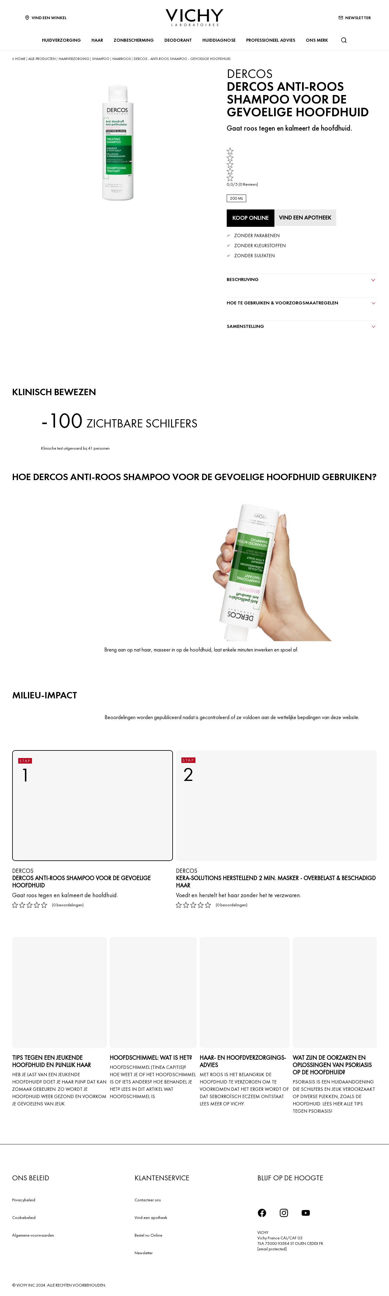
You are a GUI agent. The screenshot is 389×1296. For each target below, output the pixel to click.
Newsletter (144, 1251)
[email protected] (272, 1247)
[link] (242, 167)
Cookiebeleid (24, 1216)
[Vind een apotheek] (307, 217)
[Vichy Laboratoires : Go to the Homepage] (194, 17)
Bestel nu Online (148, 1234)
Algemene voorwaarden (33, 1234)
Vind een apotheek (151, 1216)
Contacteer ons (148, 1198)
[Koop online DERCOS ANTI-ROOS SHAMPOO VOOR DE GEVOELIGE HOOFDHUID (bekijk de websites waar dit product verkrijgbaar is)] (250, 218)
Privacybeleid (23, 1198)
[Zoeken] (343, 40)
